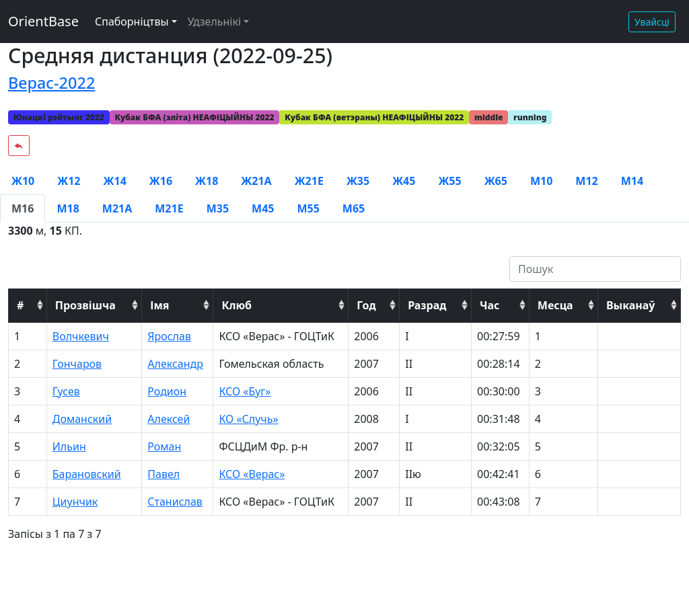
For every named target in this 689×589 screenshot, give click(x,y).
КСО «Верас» (252, 474)
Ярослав (169, 336)
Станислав (175, 501)
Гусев (66, 391)
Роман (164, 446)
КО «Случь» (248, 418)
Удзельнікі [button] (214, 21)
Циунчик (75, 501)
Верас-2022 (51, 82)
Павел (163, 474)
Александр (175, 363)
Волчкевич (80, 336)
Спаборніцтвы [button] (132, 21)
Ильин (69, 446)
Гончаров (77, 363)
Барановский (86, 474)
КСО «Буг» (244, 391)
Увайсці (651, 21)
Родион (166, 391)
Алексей (168, 418)
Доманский (82, 418)
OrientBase (43, 21)
